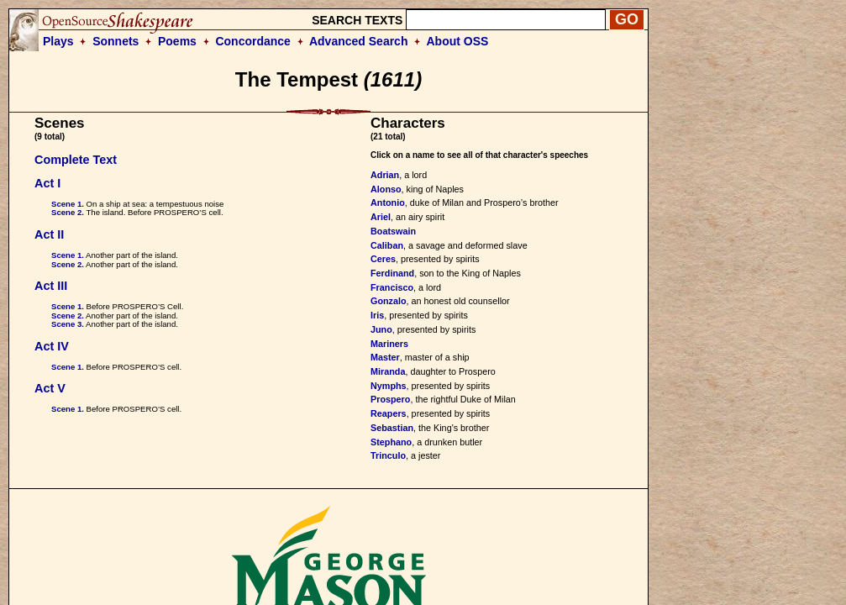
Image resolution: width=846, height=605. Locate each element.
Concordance (252, 41)
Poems (177, 41)
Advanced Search (358, 41)
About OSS (458, 41)
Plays (58, 41)
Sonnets (115, 41)
